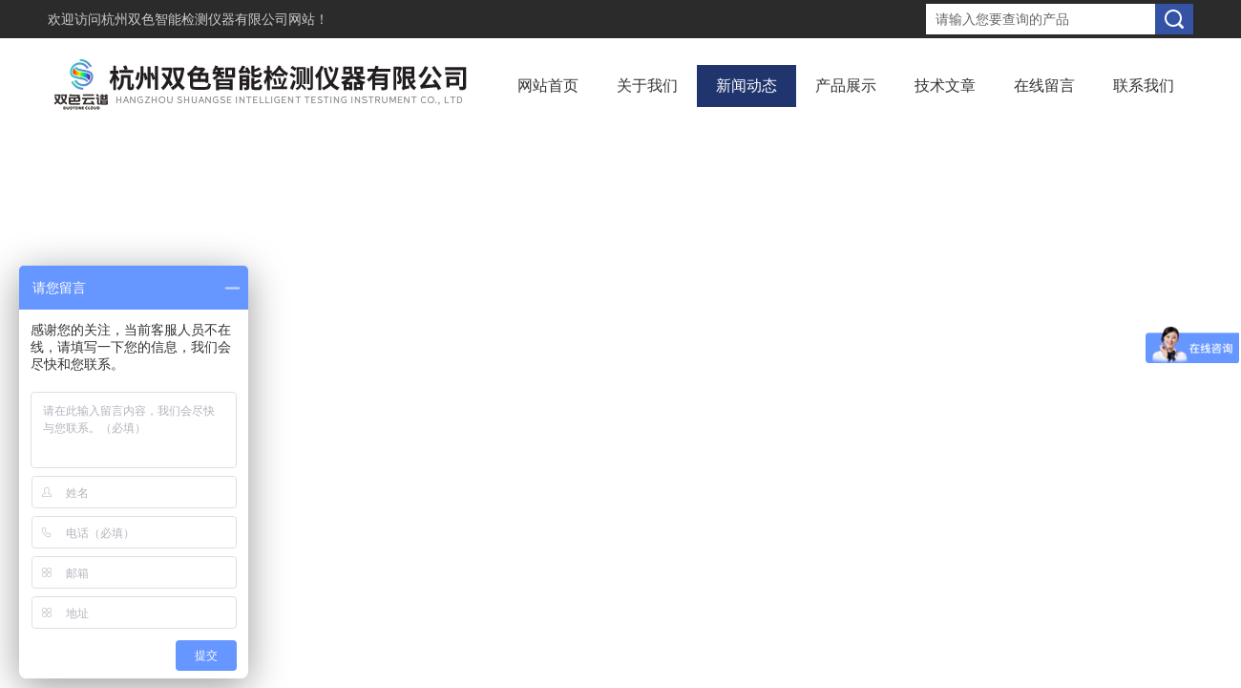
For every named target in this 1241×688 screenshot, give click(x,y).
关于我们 (647, 85)
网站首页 (547, 85)
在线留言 (1044, 85)
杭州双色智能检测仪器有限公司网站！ (214, 19)
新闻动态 (746, 85)
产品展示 (845, 85)
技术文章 (945, 85)
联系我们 (1143, 85)
